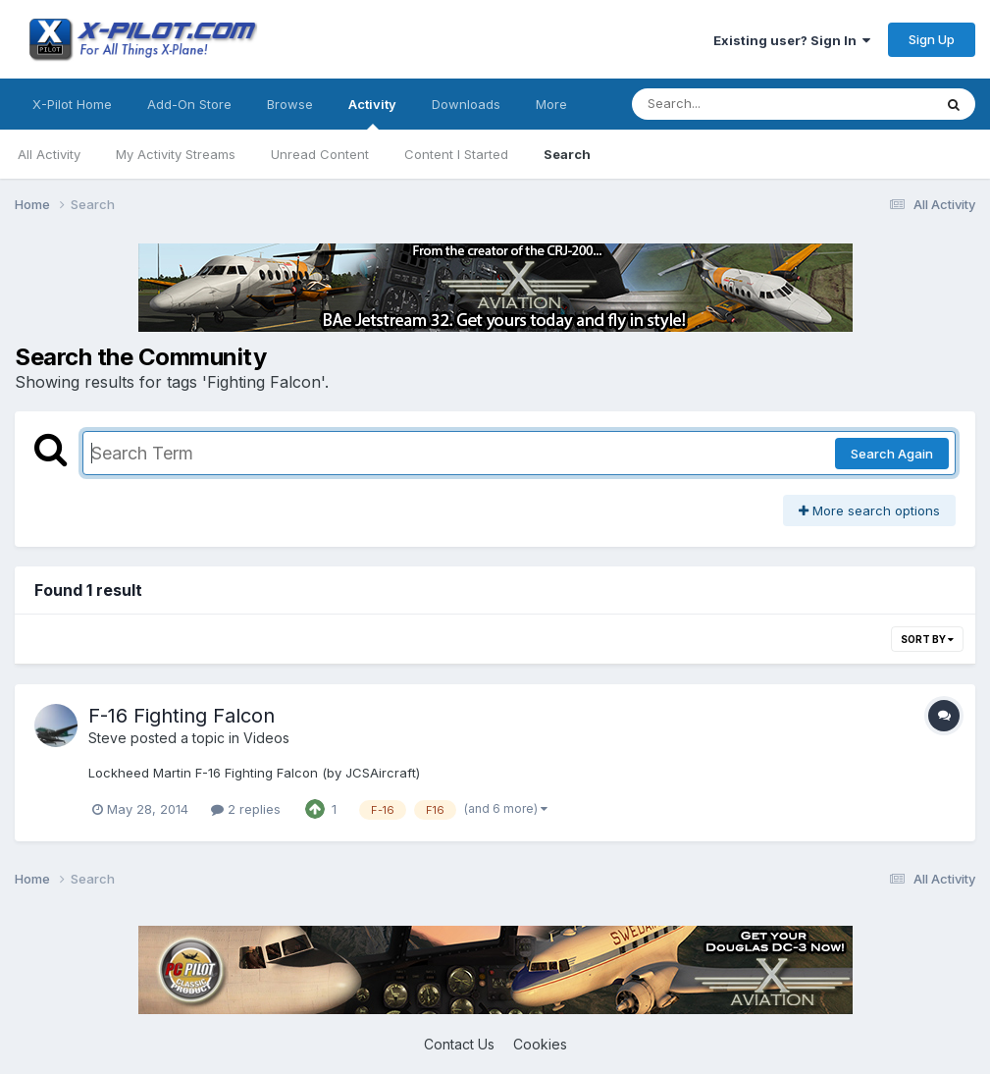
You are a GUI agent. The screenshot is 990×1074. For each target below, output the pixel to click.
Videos (266, 737)
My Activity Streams (175, 154)
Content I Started (456, 154)
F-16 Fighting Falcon (181, 715)
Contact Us (459, 1044)
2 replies (246, 809)
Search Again (892, 453)
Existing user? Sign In (791, 40)
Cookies (540, 1044)
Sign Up (932, 39)
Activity (372, 113)
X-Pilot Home (72, 104)
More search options (869, 510)
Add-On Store (189, 104)
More (551, 104)
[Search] (728, 104)
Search (567, 154)
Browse (290, 104)
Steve (107, 737)
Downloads (466, 104)
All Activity (49, 154)
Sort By (927, 639)
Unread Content (320, 154)
